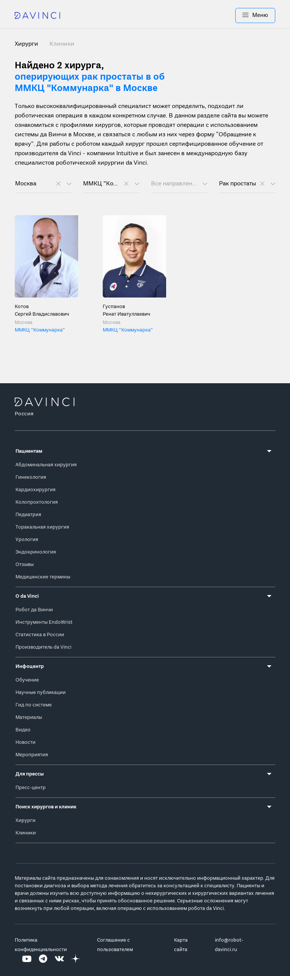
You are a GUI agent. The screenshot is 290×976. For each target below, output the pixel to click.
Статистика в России (39, 635)
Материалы (28, 717)
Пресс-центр (30, 788)
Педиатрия (28, 515)
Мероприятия (31, 755)
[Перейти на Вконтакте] (59, 959)
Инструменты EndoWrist (43, 622)
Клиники (61, 44)
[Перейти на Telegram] (43, 959)
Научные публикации (40, 692)
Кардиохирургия (35, 490)
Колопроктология (36, 502)
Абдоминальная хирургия (46, 465)
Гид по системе (33, 705)
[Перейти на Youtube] (26, 959)
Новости (25, 742)
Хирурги (25, 820)
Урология (26, 540)
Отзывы (24, 564)
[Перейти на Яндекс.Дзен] (75, 959)
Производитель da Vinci (43, 647)
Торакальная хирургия (42, 527)
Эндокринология (35, 552)
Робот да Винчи (34, 610)
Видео (23, 730)
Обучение (27, 680)
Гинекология (30, 477)
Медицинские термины (42, 577)
